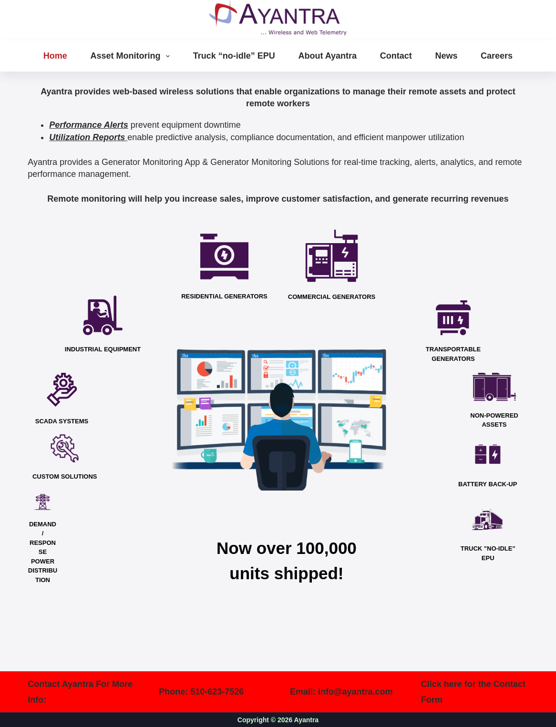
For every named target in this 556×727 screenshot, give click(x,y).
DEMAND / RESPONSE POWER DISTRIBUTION (42, 552)
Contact (396, 56)
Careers (497, 56)
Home (55, 56)
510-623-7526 (217, 691)
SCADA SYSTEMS (61, 421)
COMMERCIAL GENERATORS (331, 296)
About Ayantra (327, 56)
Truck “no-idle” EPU (234, 56)
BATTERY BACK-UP (487, 484)
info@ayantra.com (355, 691)
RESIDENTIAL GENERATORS (224, 296)
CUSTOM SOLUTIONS (64, 476)
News (446, 56)
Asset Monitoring (132, 56)
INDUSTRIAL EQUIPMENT (103, 349)
